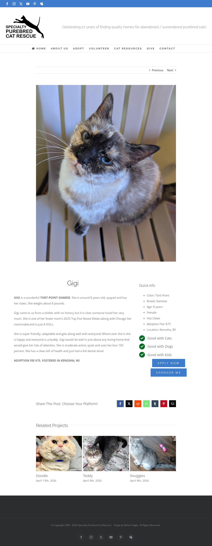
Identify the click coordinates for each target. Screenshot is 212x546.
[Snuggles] (153, 438)
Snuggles (137, 476)
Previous (157, 70)
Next (170, 70)
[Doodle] (59, 438)
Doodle (42, 476)
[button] (39, 459)
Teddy (88, 476)
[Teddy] (106, 438)
